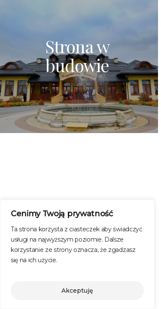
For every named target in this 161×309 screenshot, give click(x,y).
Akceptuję (77, 290)
